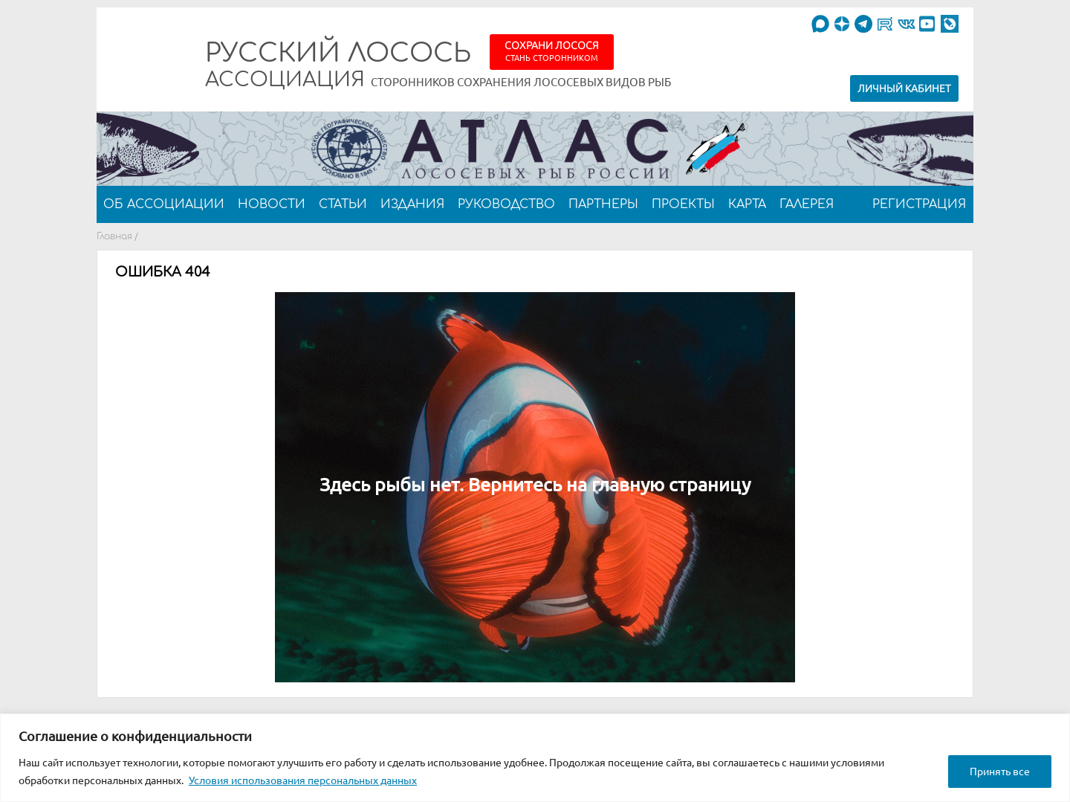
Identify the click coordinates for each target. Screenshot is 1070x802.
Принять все (1000, 771)
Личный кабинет (904, 88)
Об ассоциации (163, 204)
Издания (412, 204)
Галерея (806, 204)
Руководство (506, 204)
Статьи (343, 204)
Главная (114, 236)
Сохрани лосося (552, 50)
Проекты (683, 204)
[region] (535, 758)
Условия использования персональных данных (303, 780)
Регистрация (919, 204)
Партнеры (603, 204)
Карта (747, 204)
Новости (271, 204)
